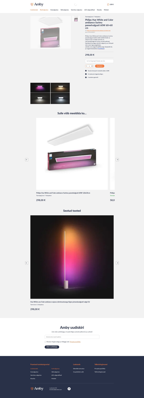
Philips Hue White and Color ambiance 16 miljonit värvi (99, 30)
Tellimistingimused (99, 372)
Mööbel (106, 10)
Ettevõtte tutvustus (78, 368)
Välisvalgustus (65, 10)
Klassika (99, 10)
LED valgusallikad (89, 10)
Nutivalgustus (44, 10)
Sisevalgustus (54, 10)
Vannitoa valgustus (76, 10)
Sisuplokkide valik (78, 372)
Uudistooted (34, 10)
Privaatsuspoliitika (75, 342)
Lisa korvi (99, 66)
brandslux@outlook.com (56, 389)
